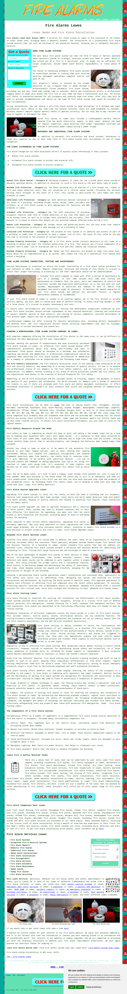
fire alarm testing (48, 626)
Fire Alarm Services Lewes (27, 834)
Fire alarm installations (20, 405)
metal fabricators (59, 895)
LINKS (91, 19)
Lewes (56, 405)
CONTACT (106, 19)
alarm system (36, 205)
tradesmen (112, 895)
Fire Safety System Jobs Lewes (104, 948)
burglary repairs (45, 890)
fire (32, 742)
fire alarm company (59, 276)
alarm (93, 729)
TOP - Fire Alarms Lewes (19, 957)
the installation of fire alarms (58, 336)
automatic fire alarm (68, 89)
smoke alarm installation (36, 781)
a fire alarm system (94, 266)
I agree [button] (72, 987)
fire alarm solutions (107, 776)
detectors (75, 251)
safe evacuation (66, 212)
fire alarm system (69, 241)
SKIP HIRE (19, 890)
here (101, 829)
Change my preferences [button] (93, 987)
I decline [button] (80, 987)
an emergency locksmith (79, 890)
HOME (85, 19)
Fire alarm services (35, 821)
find (14, 810)
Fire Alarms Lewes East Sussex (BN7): (26, 38)
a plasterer (57, 887)
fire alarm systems (16, 500)
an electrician (47, 892)
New (14, 975)
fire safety (28, 686)
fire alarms (51, 119)
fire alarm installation (80, 776)
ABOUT (98, 19)
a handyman (73, 892)
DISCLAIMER (115, 19)
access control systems (79, 884)
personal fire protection (68, 137)
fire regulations (42, 324)
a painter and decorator (88, 887)
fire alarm (54, 56)
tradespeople (78, 882)
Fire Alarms (21, 975)
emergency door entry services (22, 887)
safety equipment (85, 384)
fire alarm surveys (83, 771)
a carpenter (33, 895)
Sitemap (8, 975)
